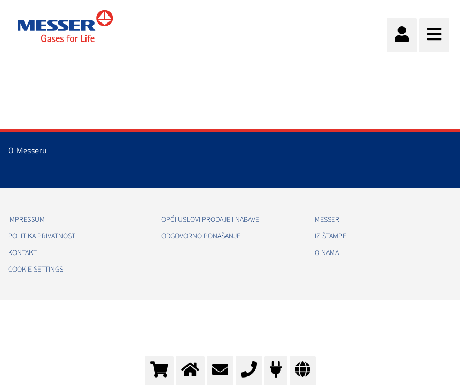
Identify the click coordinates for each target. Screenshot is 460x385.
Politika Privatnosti (42, 236)
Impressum (26, 219)
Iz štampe (330, 236)
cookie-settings (35, 269)
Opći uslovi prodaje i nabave (210, 219)
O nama (327, 253)
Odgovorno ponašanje (200, 236)
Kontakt (22, 253)
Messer (327, 219)
